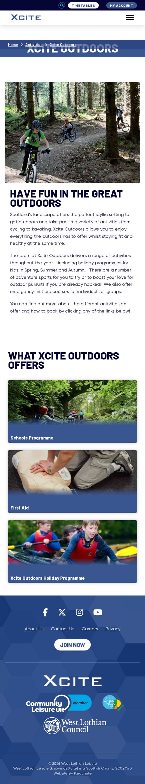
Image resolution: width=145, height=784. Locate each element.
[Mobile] (126, 17)
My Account (121, 5)
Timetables (83, 5)
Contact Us (62, 629)
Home (13, 44)
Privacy (113, 629)
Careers (90, 629)
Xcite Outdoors (63, 44)
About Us (34, 629)
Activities (33, 44)
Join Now (72, 645)
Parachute (83, 773)
